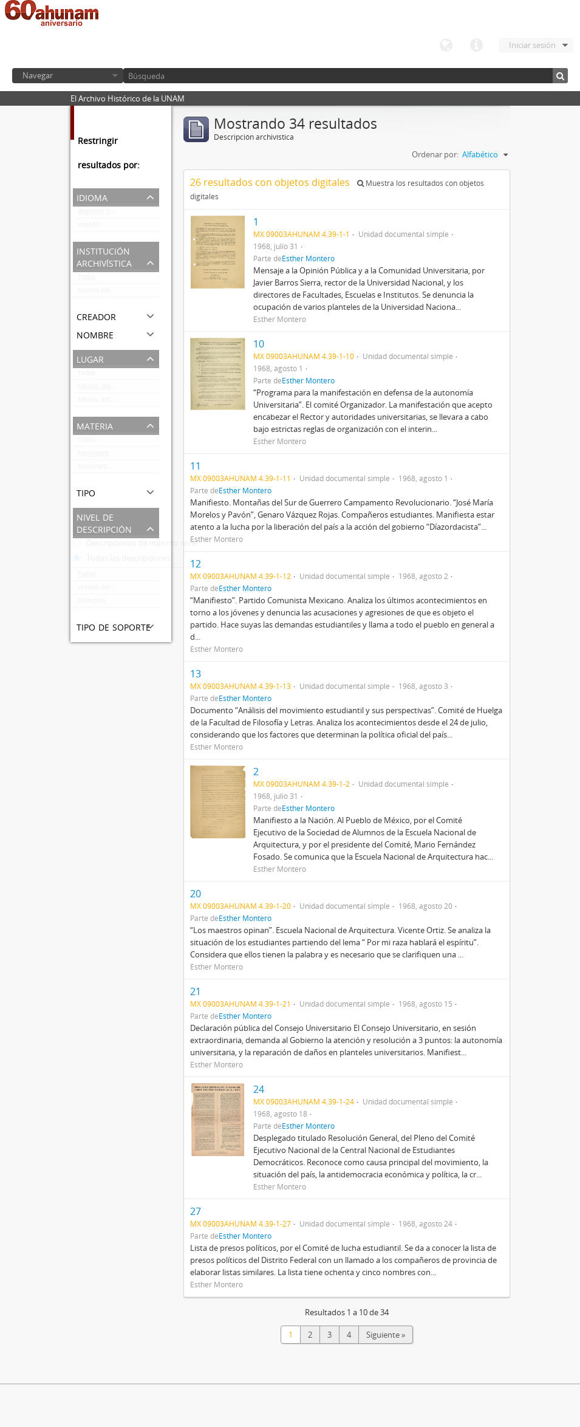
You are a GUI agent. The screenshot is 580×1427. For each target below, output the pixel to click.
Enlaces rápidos (476, 45)
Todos (86, 279)
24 (258, 1089)
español (89, 227)
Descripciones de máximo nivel (135, 545)
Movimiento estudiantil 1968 (118, 455)
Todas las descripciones (122, 560)
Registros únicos (101, 214)
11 (195, 466)
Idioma (446, 45)
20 (195, 893)
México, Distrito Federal (112, 389)
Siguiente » (385, 1334)
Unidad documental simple (117, 590)
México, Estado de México (115, 402)
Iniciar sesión (532, 44)
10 (258, 344)
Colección (92, 603)
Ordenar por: (435, 154)
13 (195, 673)
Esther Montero (308, 258)
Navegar (37, 75)
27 (195, 1211)
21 (195, 991)
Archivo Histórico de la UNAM (118, 293)
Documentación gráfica (111, 469)
